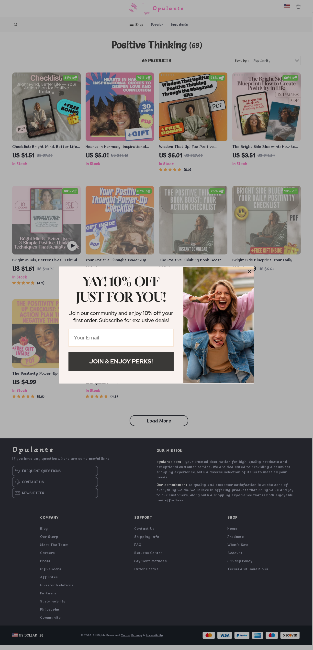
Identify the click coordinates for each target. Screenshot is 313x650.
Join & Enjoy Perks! (121, 361)
